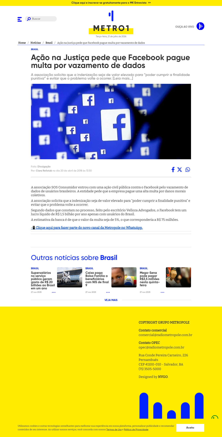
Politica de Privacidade (136, 429)
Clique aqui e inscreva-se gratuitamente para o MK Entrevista (108, 3)
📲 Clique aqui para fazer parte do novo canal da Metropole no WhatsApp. (87, 228)
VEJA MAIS (111, 300)
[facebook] (173, 169)
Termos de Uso (114, 429)
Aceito (190, 428)
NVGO (163, 377)
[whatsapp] (187, 169)
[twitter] (179, 169)
